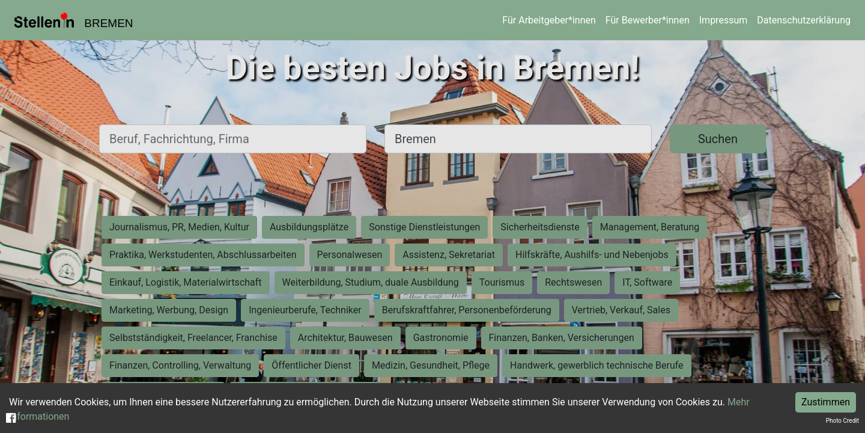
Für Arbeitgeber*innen (548, 20)
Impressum (723, 20)
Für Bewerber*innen (648, 20)
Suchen (718, 139)
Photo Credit (842, 420)
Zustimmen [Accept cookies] (825, 402)
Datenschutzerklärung (804, 20)
